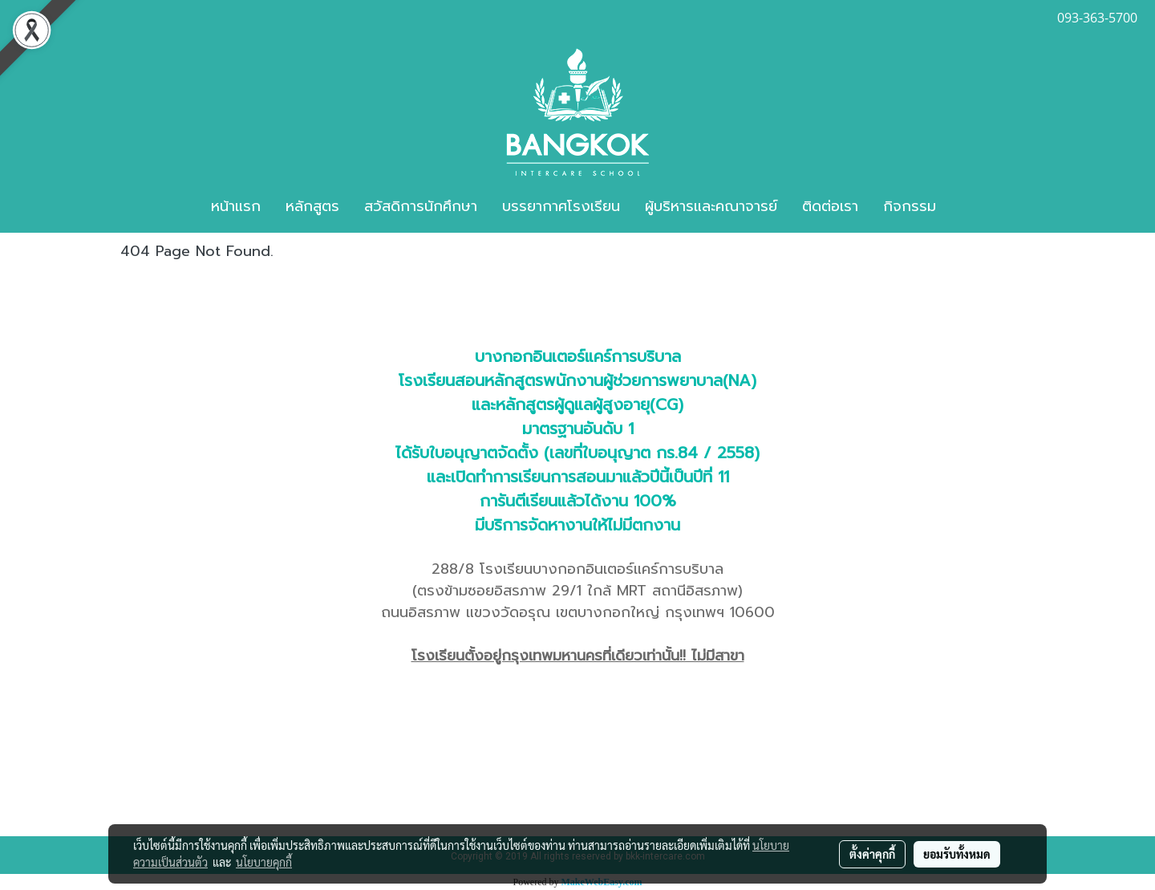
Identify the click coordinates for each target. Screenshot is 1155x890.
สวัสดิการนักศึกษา (420, 206)
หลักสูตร (312, 206)
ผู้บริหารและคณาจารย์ (711, 206)
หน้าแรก (236, 206)
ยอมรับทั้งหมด (957, 854)
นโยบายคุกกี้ (264, 862)
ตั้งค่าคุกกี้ (872, 854)
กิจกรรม (909, 206)
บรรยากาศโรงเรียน (561, 206)
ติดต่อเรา (830, 206)
